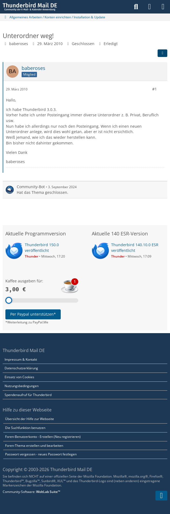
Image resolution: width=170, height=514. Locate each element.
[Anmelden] (149, 6)
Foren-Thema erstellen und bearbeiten (34, 445)
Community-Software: (31, 491)
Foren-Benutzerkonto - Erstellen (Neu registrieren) (43, 436)
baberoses (18, 43)
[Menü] (163, 6)
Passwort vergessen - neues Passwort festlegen (41, 454)
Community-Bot (31, 186)
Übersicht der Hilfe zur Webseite (29, 419)
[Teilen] (162, 53)
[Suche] (136, 6)
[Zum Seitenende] (161, 496)
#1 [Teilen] (154, 89)
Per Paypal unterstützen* (33, 314)
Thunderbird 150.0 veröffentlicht (42, 247)
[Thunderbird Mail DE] (30, 6)
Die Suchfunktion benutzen (25, 427)
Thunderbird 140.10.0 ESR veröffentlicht (134, 247)
